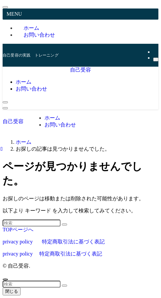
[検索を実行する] (64, 224)
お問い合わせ (39, 35)
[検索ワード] (32, 223)
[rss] (155, 52)
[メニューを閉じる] (5, 7)
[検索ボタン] (5, 102)
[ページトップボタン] (5, 279)
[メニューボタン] (5, 108)
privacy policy (18, 241)
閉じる (11, 291)
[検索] (155, 59)
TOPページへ (18, 229)
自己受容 (80, 70)
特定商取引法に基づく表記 (73, 241)
